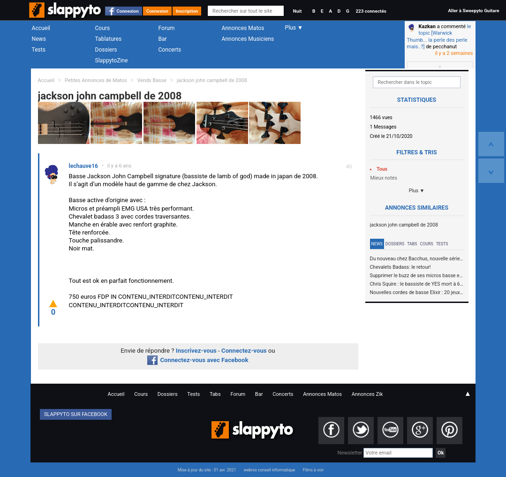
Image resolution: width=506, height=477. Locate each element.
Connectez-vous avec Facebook (197, 359)
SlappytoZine (111, 60)
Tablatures (108, 39)
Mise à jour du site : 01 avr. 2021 (207, 470)
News (39, 39)
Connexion (128, 11)
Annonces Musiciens (248, 39)
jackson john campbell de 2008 (212, 80)
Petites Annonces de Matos (96, 80)
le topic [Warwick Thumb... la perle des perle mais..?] (439, 36)
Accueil (41, 28)
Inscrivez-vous (196, 350)
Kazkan (427, 26)
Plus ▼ (417, 191)
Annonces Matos (243, 28)
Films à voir (313, 470)
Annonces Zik (367, 394)
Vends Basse (151, 80)
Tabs (412, 244)
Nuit (297, 11)
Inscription (187, 11)
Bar (163, 39)
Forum (167, 28)
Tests (38, 49)
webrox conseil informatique (269, 470)
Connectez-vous (244, 350)
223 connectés (370, 11)
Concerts (170, 49)
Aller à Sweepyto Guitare (473, 10)
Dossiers (106, 49)
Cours (102, 28)
